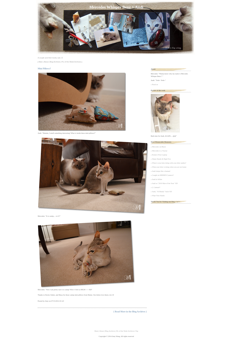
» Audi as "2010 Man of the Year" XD (164, 183)
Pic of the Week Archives (71, 62)
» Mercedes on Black (158, 147)
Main (41, 62)
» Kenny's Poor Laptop (159, 155)
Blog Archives (55, 62)
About (46, 62)
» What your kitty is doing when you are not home (168, 167)
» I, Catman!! (155, 187)
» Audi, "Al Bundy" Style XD (161, 191)
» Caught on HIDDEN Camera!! (162, 175)
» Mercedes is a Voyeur (159, 151)
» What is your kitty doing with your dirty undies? (168, 163)
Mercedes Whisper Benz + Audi (116, 7)
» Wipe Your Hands (158, 195)
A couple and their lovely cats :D (50, 58)
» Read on (154, 84)
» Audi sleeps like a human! (161, 171)
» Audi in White (156, 179)
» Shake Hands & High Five (161, 159)
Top (136, 331)
